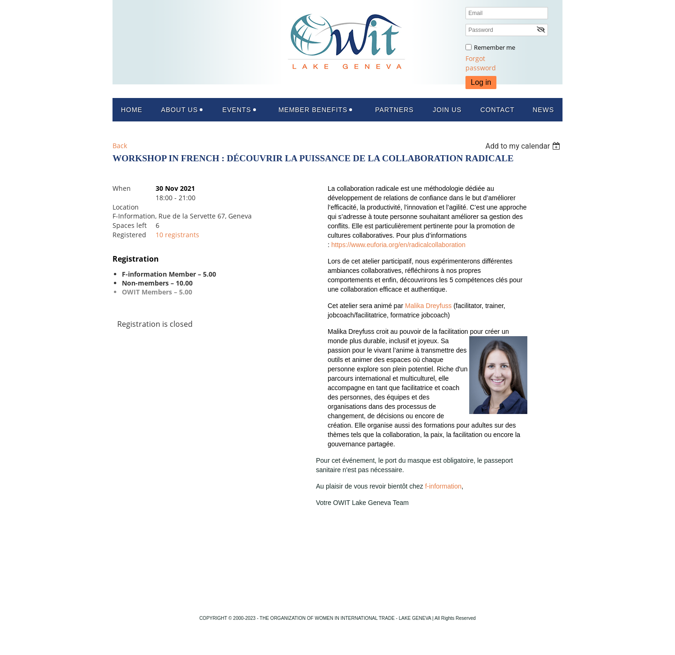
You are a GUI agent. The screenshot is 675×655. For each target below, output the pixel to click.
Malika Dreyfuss (428, 305)
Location (125, 207)
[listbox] (523, 146)
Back (119, 145)
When (121, 188)
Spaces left (129, 225)
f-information (443, 486)
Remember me (494, 47)
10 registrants (177, 234)
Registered (129, 234)
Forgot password (480, 63)
